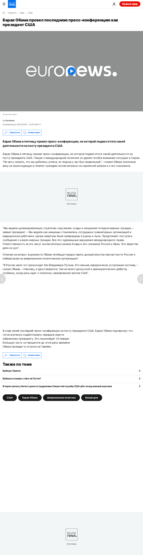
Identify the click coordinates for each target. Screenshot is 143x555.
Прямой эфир (130, 3)
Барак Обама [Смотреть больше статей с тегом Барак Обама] (30, 397)
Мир (22, 13)
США (30, 13)
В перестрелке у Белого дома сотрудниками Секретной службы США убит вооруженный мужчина (57, 386)
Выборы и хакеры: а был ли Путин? (22, 378)
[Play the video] (71, 71)
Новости (12, 13)
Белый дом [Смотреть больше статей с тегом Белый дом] (91, 397)
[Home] (4, 13)
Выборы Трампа (11, 370)
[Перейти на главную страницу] (12, 4)
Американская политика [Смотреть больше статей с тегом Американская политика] (61, 397)
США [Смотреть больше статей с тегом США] (10, 397)
